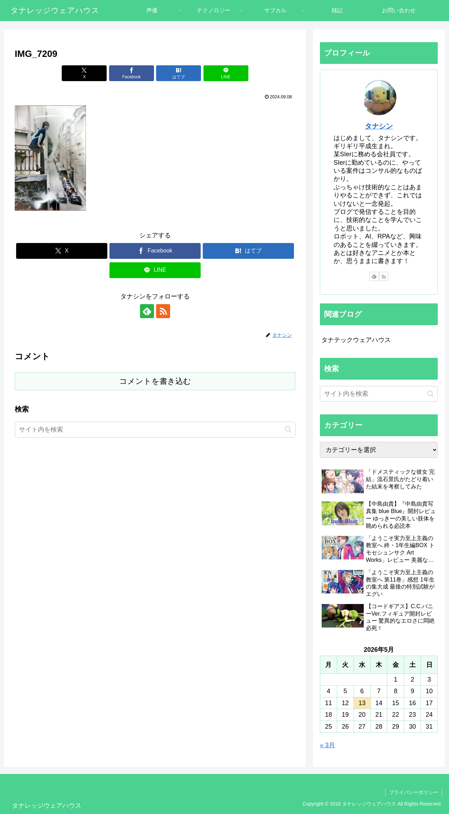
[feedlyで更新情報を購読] (147, 311)
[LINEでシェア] (225, 73)
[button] (288, 429)
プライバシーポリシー (413, 792)
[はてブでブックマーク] (178, 73)
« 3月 (327, 745)
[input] (155, 430)
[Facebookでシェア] (131, 73)
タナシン (379, 126)
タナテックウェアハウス (356, 339)
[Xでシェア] (84, 73)
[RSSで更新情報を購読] (163, 311)
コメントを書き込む (155, 381)
